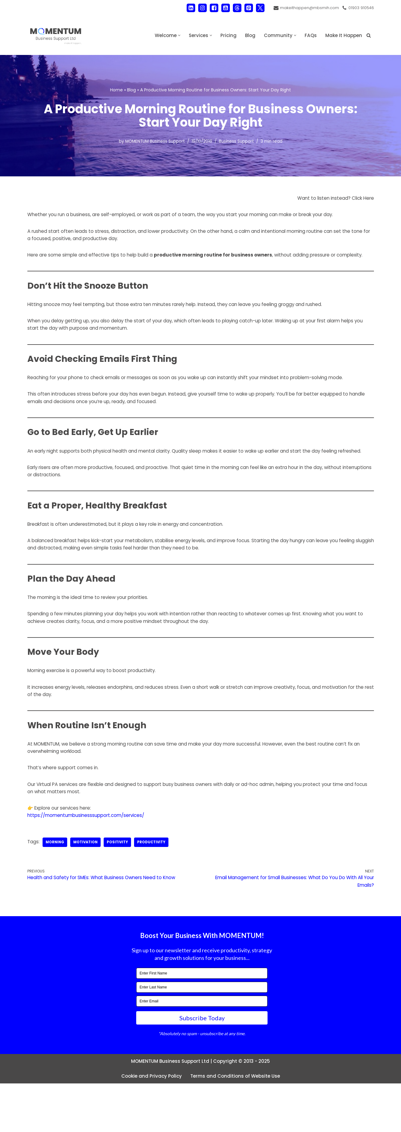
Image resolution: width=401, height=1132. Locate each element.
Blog (247, 35)
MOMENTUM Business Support (152, 142)
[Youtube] (221, 8)
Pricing (225, 35)
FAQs (308, 35)
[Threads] (233, 8)
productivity (157, 887)
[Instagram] (198, 8)
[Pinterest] (244, 8)
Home (116, 89)
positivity (122, 887)
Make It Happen (342, 35)
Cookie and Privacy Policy (149, 1124)
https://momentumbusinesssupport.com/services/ (89, 859)
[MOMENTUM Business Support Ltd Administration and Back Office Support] (55, 35)
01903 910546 (360, 8)
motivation (88, 887)
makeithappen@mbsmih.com (306, 8)
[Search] (368, 35)
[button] (174, 35)
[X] (256, 8)
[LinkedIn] (186, 8)
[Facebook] (210, 8)
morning (56, 887)
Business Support (239, 142)
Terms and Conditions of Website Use (236, 1124)
